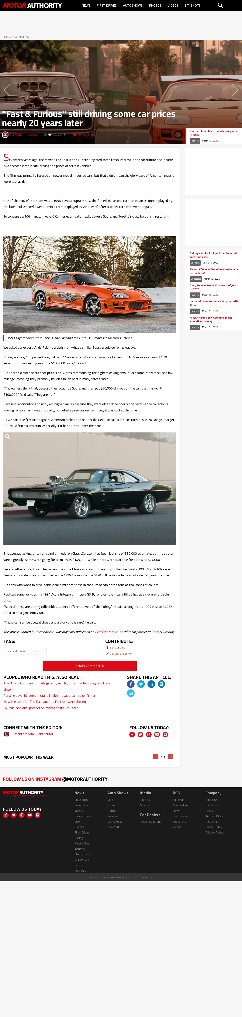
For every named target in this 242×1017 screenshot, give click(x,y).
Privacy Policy (214, 832)
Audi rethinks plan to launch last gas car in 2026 (214, 133)
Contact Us (213, 805)
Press (209, 810)
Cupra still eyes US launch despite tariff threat (214, 303)
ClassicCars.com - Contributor (32, 734)
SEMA (111, 799)
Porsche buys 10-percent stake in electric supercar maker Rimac (49, 695)
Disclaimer (212, 821)
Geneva (112, 816)
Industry (24, 37)
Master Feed (181, 805)
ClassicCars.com (23, 134)
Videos (173, 5)
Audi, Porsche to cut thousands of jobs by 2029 (213, 287)
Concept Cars (82, 816)
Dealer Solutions (150, 821)
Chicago (112, 805)
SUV (77, 821)
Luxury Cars (81, 859)
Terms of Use (214, 816)
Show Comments (90, 665)
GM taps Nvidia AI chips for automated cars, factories (213, 255)
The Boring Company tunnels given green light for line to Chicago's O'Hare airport (56, 686)
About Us (212, 799)
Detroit (112, 810)
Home (6, 37)
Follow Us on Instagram (55, 778)
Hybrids (79, 827)
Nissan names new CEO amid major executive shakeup (211, 319)
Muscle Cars (82, 843)
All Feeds (178, 799)
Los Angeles (115, 821)
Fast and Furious (16, 650)
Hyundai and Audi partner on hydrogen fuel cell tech (40, 708)
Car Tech (195, 262)
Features (80, 870)
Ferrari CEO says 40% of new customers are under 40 (214, 271)
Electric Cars (82, 854)
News (86, 5)
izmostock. (147, 877)
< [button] (155, 756)
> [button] (171, 756)
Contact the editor (118, 653)
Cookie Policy (214, 827)
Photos (155, 5)
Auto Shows (133, 5)
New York (113, 827)
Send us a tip (115, 647)
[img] (131, 684)
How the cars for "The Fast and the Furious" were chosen (44, 701)
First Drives (107, 5)
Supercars (196, 279)
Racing (78, 838)
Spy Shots (193, 5)
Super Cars (81, 805)
